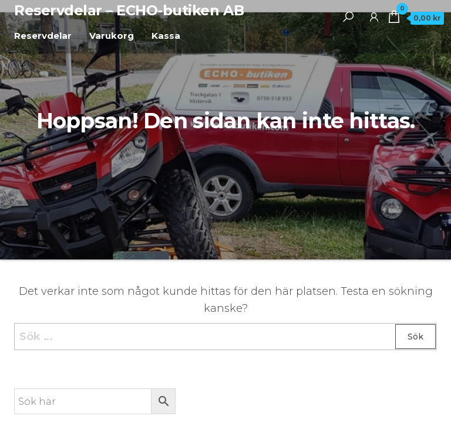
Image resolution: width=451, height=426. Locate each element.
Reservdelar (43, 35)
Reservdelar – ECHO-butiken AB (129, 10)
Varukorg (111, 35)
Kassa (166, 35)
